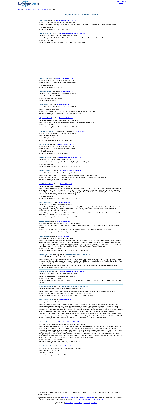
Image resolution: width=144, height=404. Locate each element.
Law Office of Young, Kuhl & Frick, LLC (72, 33)
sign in (119, 1)
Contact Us (87, 403)
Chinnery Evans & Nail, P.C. (64, 78)
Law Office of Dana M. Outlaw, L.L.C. (70, 157)
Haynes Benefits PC (67, 91)
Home (20, 9)
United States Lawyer (29, 9)
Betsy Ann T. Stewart (66, 118)
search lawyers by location (87, 398)
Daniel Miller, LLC (66, 184)
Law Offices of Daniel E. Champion (70, 170)
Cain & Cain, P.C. (65, 346)
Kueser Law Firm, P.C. (67, 300)
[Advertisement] (27, 46)
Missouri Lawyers (42, 9)
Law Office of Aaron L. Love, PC (65, 20)
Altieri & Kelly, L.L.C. (65, 202)
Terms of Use (78, 403)
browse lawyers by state (69, 398)
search (121, 3)
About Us (94, 403)
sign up (124, 1)
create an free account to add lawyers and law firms (88, 399)
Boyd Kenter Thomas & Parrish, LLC (70, 322)
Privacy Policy (69, 403)
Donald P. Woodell (64, 236)
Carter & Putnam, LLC (63, 221)
